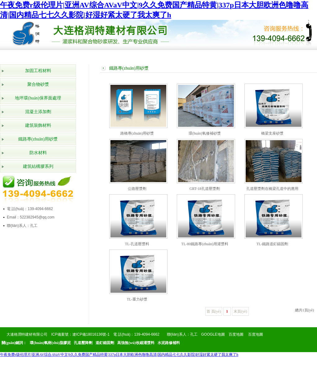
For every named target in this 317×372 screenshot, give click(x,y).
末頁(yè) (240, 311)
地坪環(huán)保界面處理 (38, 98)
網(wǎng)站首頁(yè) (21, 57)
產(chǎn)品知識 (230, 57)
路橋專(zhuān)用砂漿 (137, 133)
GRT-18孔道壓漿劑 (205, 188)
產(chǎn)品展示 (81, 57)
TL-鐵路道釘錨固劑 (272, 244)
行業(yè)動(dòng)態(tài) (200, 57)
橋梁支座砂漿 (272, 133)
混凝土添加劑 (38, 111)
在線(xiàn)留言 (259, 57)
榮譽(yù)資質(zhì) (110, 57)
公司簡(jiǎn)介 (51, 57)
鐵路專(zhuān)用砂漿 (38, 139)
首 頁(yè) (214, 311)
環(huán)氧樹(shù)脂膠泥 (50, 343)
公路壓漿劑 (137, 188)
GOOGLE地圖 (213, 334)
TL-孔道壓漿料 (137, 244)
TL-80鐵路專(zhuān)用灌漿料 (204, 244)
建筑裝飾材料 (38, 125)
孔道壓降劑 (83, 343)
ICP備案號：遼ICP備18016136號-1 (80, 334)
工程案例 (140, 55)
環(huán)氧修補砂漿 (205, 133)
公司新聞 (170, 55)
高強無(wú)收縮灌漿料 (135, 343)
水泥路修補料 (169, 343)
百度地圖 (236, 334)
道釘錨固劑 (105, 343)
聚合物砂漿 (38, 84)
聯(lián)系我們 (289, 57)
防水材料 (38, 152)
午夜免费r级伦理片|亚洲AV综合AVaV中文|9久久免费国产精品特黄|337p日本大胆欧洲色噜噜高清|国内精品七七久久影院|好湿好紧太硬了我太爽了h (119, 354)
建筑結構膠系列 (38, 166)
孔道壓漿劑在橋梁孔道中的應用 (272, 188)
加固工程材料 (38, 70)
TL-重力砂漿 (137, 299)
